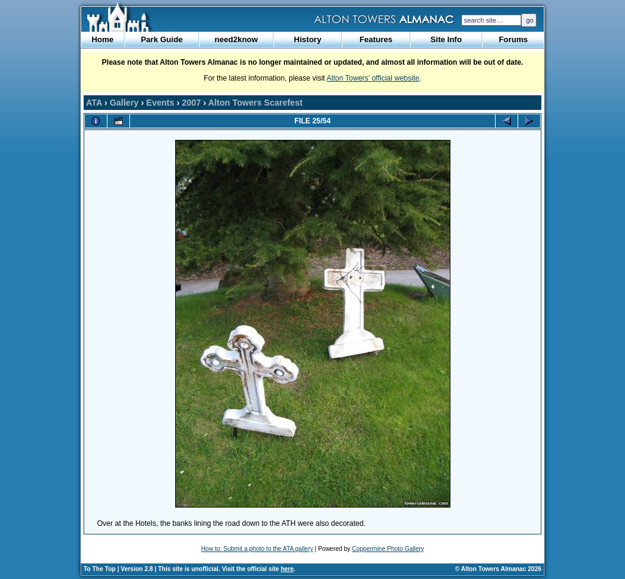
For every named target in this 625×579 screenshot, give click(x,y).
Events (160, 102)
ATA (94, 102)
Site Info (445, 39)
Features (375, 39)
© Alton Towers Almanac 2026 (498, 569)
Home (103, 39)
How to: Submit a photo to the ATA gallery (257, 548)
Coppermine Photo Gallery (388, 548)
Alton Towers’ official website (373, 78)
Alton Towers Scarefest (255, 102)
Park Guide (162, 39)
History (308, 39)
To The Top (99, 569)
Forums (513, 39)
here (287, 569)
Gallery (124, 102)
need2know (236, 39)
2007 (191, 102)
